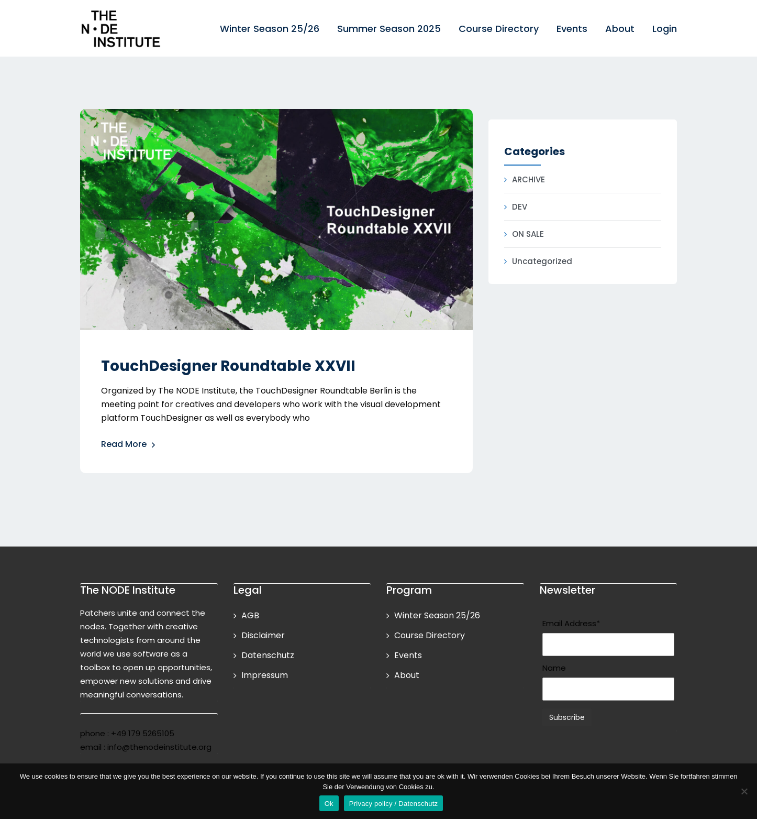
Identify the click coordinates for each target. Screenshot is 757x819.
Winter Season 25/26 (269, 28)
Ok (329, 803)
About (619, 28)
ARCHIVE (528, 179)
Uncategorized (542, 261)
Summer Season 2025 (389, 28)
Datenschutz (267, 655)
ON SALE (528, 233)
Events (571, 28)
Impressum (264, 675)
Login (664, 28)
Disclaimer (263, 635)
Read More (128, 445)
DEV (519, 206)
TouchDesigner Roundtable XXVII (228, 366)
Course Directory (499, 28)
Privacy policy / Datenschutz (393, 803)
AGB (250, 615)
